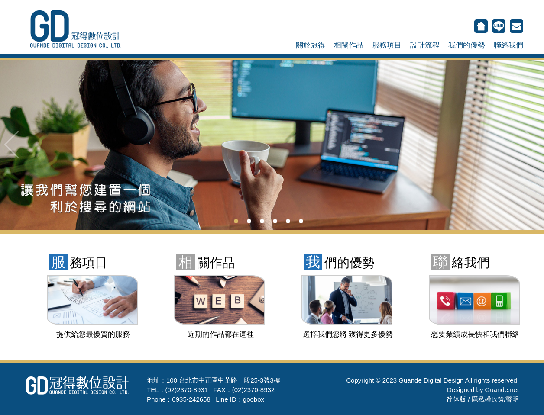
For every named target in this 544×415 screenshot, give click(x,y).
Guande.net (502, 389)
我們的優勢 (466, 45)
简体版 (456, 399)
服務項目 (387, 45)
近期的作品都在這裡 (221, 334)
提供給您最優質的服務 (93, 334)
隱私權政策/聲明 (495, 399)
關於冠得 (310, 45)
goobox (253, 399)
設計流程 (425, 45)
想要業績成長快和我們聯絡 (475, 334)
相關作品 (348, 45)
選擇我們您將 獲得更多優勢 (348, 334)
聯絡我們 (508, 45)
